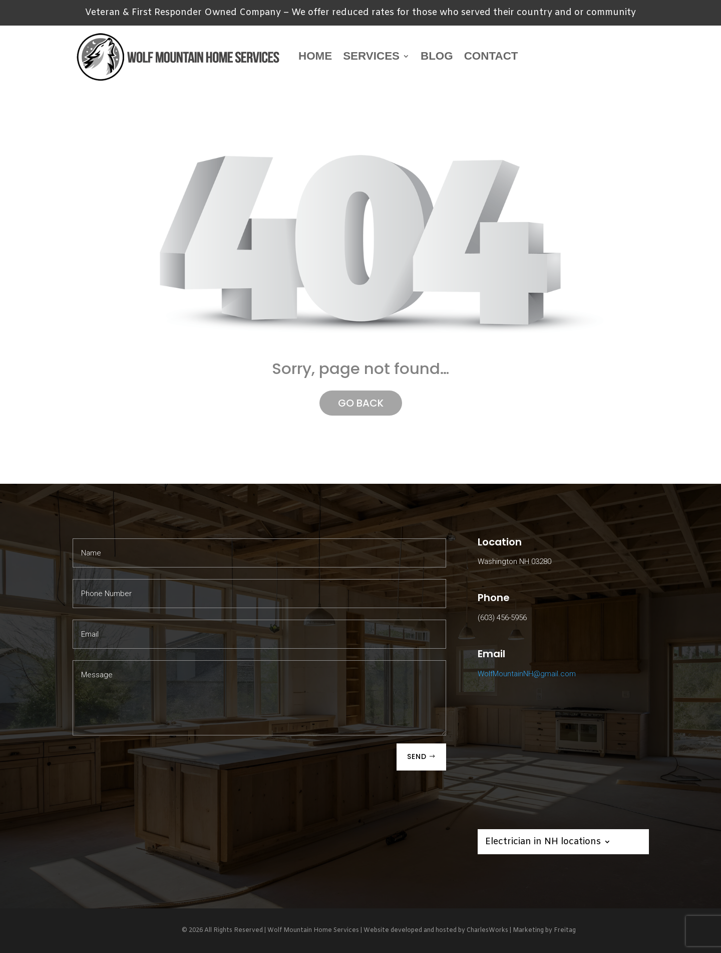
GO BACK (361, 403)
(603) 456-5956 (502, 617)
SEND (417, 756)
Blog (437, 56)
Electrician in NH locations (543, 843)
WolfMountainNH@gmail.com (527, 673)
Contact (491, 56)
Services (371, 56)
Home (315, 56)
